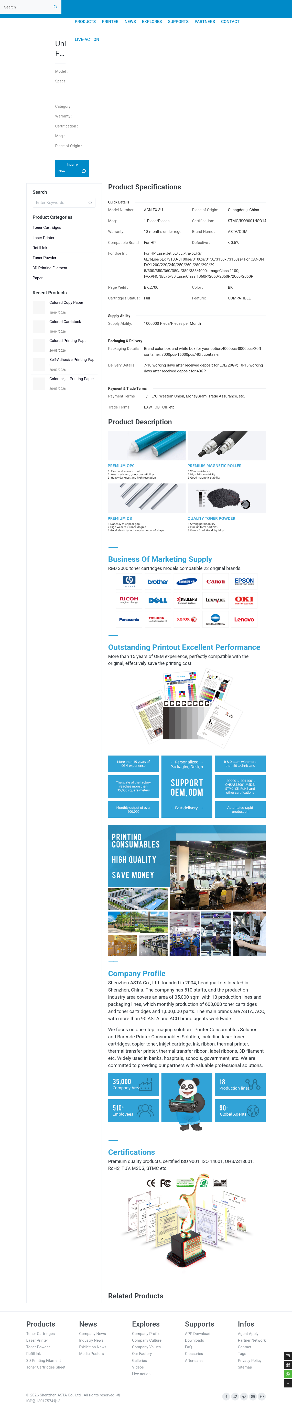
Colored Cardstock (65, 321)
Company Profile (146, 1333)
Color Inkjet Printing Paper (71, 378)
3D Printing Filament (50, 268)
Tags (242, 1353)
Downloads (194, 1340)
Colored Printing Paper (68, 340)
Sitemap (245, 1367)
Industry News (91, 1340)
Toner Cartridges (47, 227)
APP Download (197, 1333)
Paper (38, 278)
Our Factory (142, 1353)
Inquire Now (72, 168)
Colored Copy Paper (66, 302)
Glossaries (194, 1353)
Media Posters (91, 1353)
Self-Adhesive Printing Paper (71, 362)
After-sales (194, 1360)
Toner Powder (45, 257)
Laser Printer (44, 237)
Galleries (139, 1360)
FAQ (188, 1347)
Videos (138, 1367)
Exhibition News (92, 1347)
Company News (92, 1333)
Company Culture (146, 1340)
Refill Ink (40, 247)
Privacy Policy (250, 1360)
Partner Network (252, 1340)
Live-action (141, 1374)
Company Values (146, 1347)
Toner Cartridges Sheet (46, 1367)
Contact (244, 1347)
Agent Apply (248, 1333)
